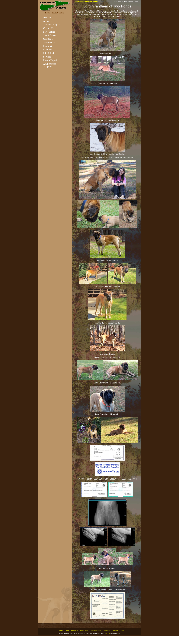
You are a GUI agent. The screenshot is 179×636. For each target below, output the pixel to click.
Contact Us (48, 28)
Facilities (47, 49)
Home (115, 1)
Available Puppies (51, 24)
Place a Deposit (50, 60)
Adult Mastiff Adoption (49, 65)
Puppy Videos (49, 46)
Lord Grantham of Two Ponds (86, 2)
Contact (120, 1)
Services (47, 56)
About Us (47, 21)
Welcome (47, 17)
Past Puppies (49, 31)
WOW (108, 633)
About (125, 1)
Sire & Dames (49, 35)
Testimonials (49, 42)
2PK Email (131, 1)
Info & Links (49, 53)
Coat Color (48, 39)
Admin (136, 1)
